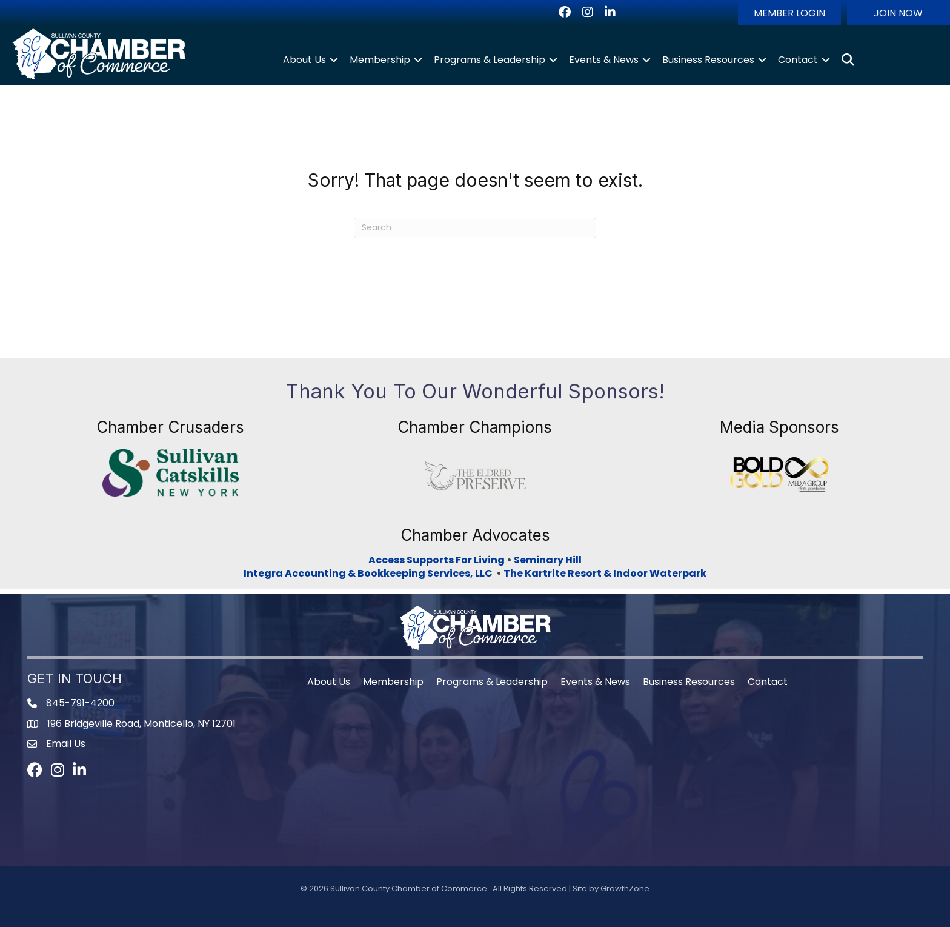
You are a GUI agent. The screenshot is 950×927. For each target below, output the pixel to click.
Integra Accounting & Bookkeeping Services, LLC (370, 573)
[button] (789, 12)
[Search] (475, 228)
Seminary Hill (548, 560)
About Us (304, 60)
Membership (380, 60)
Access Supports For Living (436, 560)
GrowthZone (624, 888)
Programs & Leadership (489, 60)
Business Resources (708, 60)
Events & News (604, 60)
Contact (798, 60)
